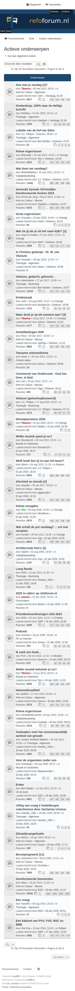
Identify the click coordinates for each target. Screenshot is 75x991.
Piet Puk (25, 928)
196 (51, 520)
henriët (25, 534)
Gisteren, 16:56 (60, 304)
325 (67, 346)
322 (51, 346)
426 (51, 207)
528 (67, 873)
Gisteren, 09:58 (55, 363)
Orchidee (42, 865)
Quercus (42, 659)
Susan (41, 642)
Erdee (20, 784)
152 (51, 162)
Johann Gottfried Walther (34, 739)
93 (55, 124)
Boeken (60, 464)
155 (67, 162)
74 (55, 308)
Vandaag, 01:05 (54, 95)
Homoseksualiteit (28, 690)
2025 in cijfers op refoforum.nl (36, 593)
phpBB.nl (31, 980)
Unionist (25, 635)
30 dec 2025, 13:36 (58, 701)
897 (57, 183)
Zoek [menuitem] (8, 31)
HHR (40, 242)
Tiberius (25, 88)
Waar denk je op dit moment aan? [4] (41, 314)
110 (57, 246)
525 (51, 873)
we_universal (13, 983)
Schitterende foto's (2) (31, 548)
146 (67, 325)
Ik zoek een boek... (28, 652)
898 (62, 183)
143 (51, 325)
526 (57, 873)
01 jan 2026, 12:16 (26, 496)
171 (62, 705)
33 (68, 392)
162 (57, 500)
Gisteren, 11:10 (57, 343)
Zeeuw (41, 701)
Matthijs (25, 113)
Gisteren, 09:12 (53, 388)
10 (60, 454)
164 (67, 500)
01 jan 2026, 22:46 (57, 426)
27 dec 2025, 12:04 (56, 932)
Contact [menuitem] (27, 969)
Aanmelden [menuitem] (53, 4)
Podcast (21, 631)
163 (62, 500)
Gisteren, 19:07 (61, 287)
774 (62, 291)
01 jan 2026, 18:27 (26, 451)
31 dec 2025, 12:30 (57, 642)
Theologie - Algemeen (27, 116)
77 (68, 308)
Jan (23, 381)
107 (67, 754)
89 (55, 413)
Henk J (25, 356)
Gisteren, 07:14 (61, 409)
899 (67, 183)
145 (62, 325)
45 (68, 663)
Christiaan (26, 764)
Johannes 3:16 (29, 858)
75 (60, 308)
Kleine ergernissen (29, 151)
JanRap (42, 343)
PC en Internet (23, 638)
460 (62, 475)
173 (51, 99)
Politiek (59, 617)
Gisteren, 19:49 (54, 242)
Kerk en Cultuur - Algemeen (30, 92)
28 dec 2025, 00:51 (55, 911)
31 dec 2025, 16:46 (56, 621)
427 (57, 207)
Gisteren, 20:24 (54, 221)
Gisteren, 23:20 (53, 158)
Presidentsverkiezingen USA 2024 (39, 614)
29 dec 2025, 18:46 (55, 795)
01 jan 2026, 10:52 (54, 559)
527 (62, 873)
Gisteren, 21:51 (61, 179)
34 (60, 778)
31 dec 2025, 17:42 (57, 604)
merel (41, 221)
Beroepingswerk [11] (30, 854)
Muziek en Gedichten (27, 443)
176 (67, 99)
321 (51, 799)
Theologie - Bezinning (27, 284)
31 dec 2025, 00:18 (59, 659)
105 (57, 754)
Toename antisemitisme (32, 352)
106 (62, 754)
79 (64, 562)
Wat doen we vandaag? (32, 168)
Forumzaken (22, 600)
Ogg (40, 388)
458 (51, 475)
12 (68, 454)
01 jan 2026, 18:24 (26, 471)
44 (64, 663)
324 (62, 346)
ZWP (40, 621)
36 (68, 778)
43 (60, 663)
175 (62, 99)
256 (62, 684)
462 (67, 541)
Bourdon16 (43, 304)
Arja (40, 538)
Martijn (41, 426)
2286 (67, 893)
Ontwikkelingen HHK (30, 332)
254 (51, 684)
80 (68, 562)
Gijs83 (24, 551)
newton (25, 597)
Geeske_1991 (45, 579)
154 (62, 162)
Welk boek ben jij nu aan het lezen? (40, 460)
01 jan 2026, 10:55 (54, 538)
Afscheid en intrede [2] (31, 481)
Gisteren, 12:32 (55, 322)
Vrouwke (25, 217)
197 (57, 520)
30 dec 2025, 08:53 (60, 722)
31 (60, 392)
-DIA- (40, 95)
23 (68, 646)
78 (60, 562)
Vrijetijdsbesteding (25, 176)
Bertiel (41, 604)
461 (67, 475)
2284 (55, 893)
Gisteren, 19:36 (55, 266)
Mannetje (26, 155)
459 (57, 475)
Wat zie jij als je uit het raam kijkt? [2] (41, 231)
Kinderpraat (24, 297)
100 (57, 725)
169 (51, 705)
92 (68, 413)
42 (55, 663)
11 (64, 454)
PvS (23, 656)
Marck (24, 837)
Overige (64, 155)
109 (51, 246)
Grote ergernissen (28, 214)
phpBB (16, 976)
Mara (24, 882)
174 (57, 99)
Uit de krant (22, 792)
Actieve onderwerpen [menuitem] (67, 11)
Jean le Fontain (29, 235)
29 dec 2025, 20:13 (26, 774)
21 (60, 646)
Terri (40, 158)
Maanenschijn (45, 771)
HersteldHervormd (31, 715)
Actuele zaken (23, 360)
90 (60, 413)
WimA (24, 464)
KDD (23, 572)
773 (57, 291)
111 (62, 246)
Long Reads (24, 568)
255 (57, 684)
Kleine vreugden (27, 506)
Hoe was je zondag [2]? (32, 84)
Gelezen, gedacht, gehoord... (35, 276)
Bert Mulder (44, 141)
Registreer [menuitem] (33, 4)
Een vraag (23, 900)
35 (64, 778)
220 (67, 625)
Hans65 (25, 903)
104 (51, 754)
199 (67, 520)
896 (51, 183)
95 (64, 124)
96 (68, 124)
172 (67, 705)
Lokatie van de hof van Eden (35, 130)
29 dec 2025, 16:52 (26, 869)
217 (51, 625)
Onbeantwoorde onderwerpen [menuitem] (55, 11)
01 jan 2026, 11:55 (26, 517)
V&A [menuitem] (2, 31)
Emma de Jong (29, 197)
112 (67, 246)
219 (62, 625)
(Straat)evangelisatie (30, 833)
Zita (23, 509)
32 (64, 392)
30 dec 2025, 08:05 (26, 750)
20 (55, 646)
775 (67, 291)
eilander (25, 485)
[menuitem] (5, 987)
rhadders (42, 120)
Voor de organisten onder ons (36, 760)
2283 (48, 893)
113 (67, 935)
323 (57, 346)
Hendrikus (43, 513)
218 (57, 625)
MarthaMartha (28, 172)
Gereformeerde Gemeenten (34, 879)
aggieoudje (43, 492)
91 (64, 413)
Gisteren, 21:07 (58, 204)
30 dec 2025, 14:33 (55, 680)
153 (57, 162)
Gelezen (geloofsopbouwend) (36, 398)
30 (55, 392)
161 (51, 500)
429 (67, 207)
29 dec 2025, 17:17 (57, 844)
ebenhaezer (27, 280)
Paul (23, 335)
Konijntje (42, 722)
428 (62, 207)
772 (51, 291)
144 (57, 325)
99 (52, 725)
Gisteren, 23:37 (61, 141)
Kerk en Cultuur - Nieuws (29, 200)
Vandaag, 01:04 (58, 120)
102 (67, 725)
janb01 (24, 694)
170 (57, 705)
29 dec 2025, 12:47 (55, 890)
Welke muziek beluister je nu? (36, 669)
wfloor (41, 266)
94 (60, 124)
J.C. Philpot (27, 134)
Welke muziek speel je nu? (34, 436)
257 (67, 684)
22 (64, 646)
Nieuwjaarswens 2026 (30, 419)
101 (62, 725)
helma (41, 322)
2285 (61, 893)
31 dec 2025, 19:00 (26, 583)
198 (62, 520)
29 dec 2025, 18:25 (26, 823)
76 (64, 308)
